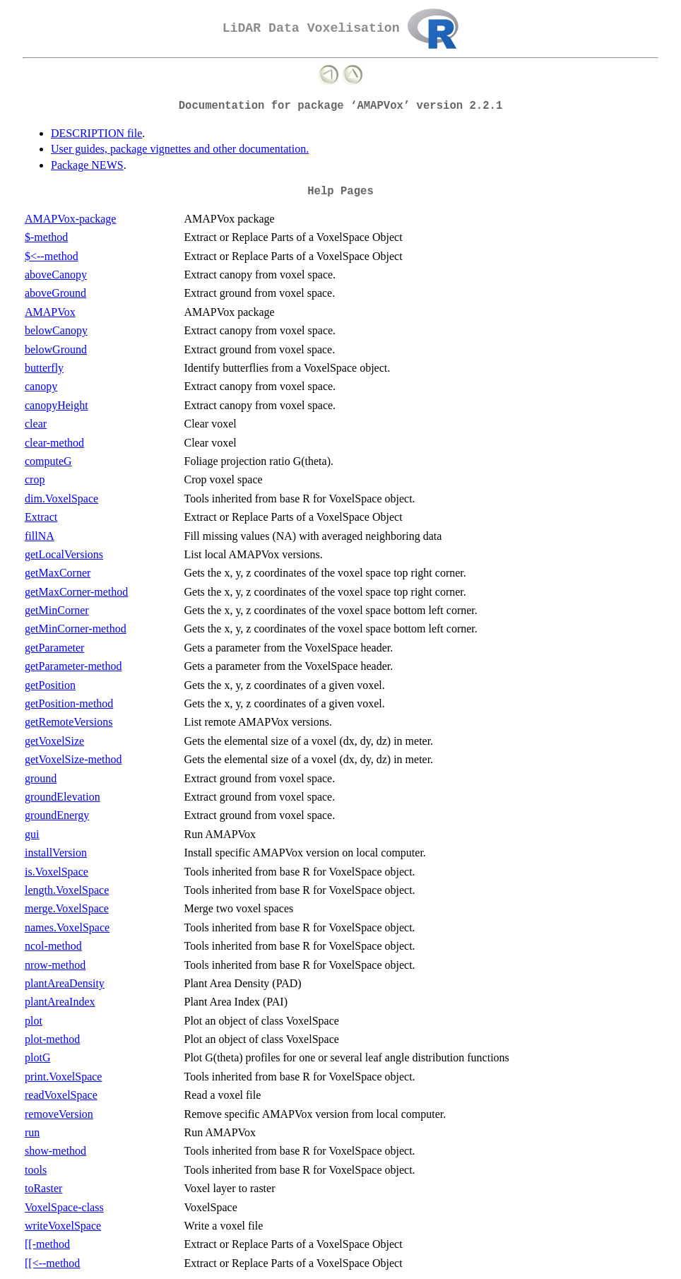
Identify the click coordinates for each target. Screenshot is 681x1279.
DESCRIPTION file (96, 133)
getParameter (54, 648)
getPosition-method (69, 703)
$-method (46, 237)
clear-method (54, 443)
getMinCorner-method (75, 629)
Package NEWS (87, 165)
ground (41, 778)
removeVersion (59, 1114)
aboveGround (55, 293)
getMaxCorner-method (76, 592)
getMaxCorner (57, 573)
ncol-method (53, 946)
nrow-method (55, 965)
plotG (37, 1057)
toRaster (43, 1188)
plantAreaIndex (60, 1002)
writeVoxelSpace (63, 1226)
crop (35, 479)
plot (33, 1021)
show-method (55, 1151)
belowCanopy (56, 330)
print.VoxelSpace (63, 1077)
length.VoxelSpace (67, 890)
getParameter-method (73, 666)
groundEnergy (57, 815)
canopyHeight (56, 405)
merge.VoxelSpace (67, 908)
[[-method (47, 1244)
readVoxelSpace (61, 1095)
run (32, 1132)
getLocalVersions (64, 554)
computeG (48, 461)
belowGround (56, 349)
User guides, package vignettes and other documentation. (180, 149)
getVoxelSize (54, 741)
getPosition (50, 685)
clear (36, 424)
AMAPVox (50, 312)
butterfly (44, 368)
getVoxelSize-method (73, 759)
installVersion (56, 853)
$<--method (51, 256)
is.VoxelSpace (56, 872)
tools (36, 1170)
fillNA (39, 536)
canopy (41, 386)
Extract (41, 517)
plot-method (52, 1039)
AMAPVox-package (70, 219)
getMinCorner (57, 610)
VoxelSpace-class (64, 1207)
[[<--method (52, 1263)
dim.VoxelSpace (61, 499)
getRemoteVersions (68, 722)
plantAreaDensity (65, 983)
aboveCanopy (56, 275)
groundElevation (62, 797)
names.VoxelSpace (67, 927)
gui (32, 834)
